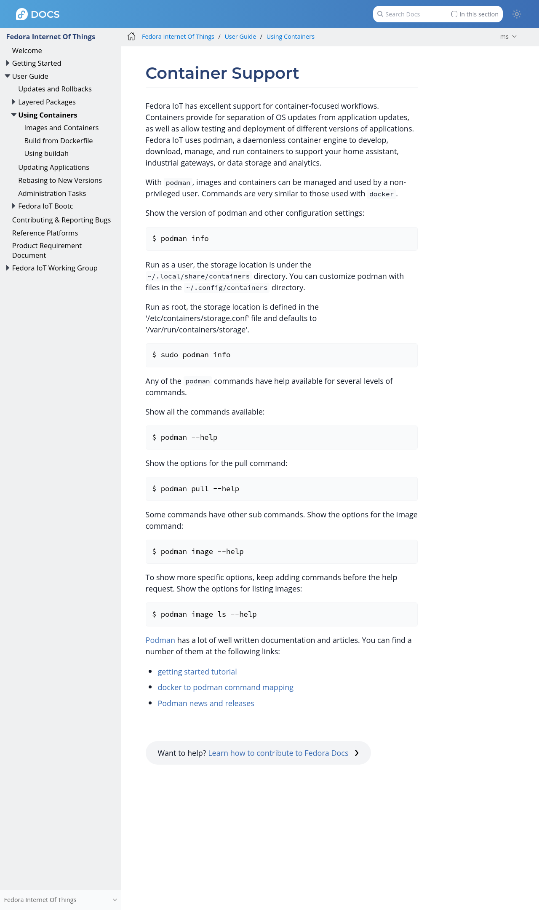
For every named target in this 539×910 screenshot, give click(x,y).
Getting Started (36, 63)
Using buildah (46, 153)
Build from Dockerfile (58, 140)
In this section (475, 14)
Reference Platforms (45, 233)
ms (504, 36)
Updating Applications (53, 167)
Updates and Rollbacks (55, 89)
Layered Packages (47, 102)
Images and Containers (61, 127)
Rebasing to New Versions (60, 180)
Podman (160, 640)
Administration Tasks (52, 193)
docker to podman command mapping (225, 687)
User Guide (30, 76)
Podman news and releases (205, 703)
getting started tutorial (197, 671)
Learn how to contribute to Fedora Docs (283, 753)
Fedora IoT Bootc (45, 206)
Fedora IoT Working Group (55, 268)
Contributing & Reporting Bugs (61, 220)
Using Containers (47, 115)
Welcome (27, 50)
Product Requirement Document (47, 250)
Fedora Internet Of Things (50, 36)
